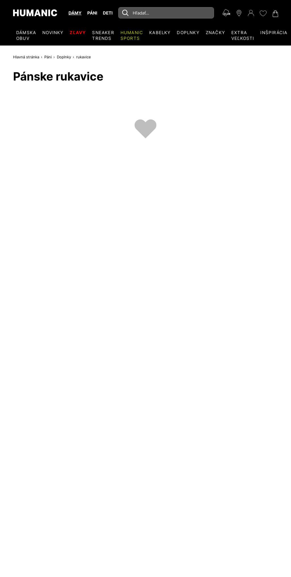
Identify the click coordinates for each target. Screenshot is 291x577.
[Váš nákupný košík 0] (275, 13)
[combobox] (166, 12)
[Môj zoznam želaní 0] (263, 13)
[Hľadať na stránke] (166, 12)
